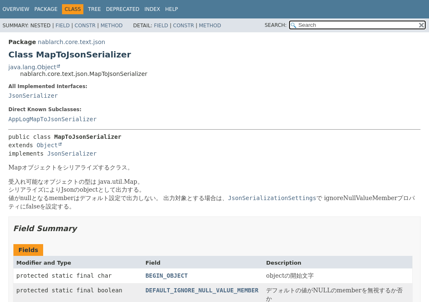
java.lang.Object (32, 67)
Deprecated (123, 9)
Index (152, 9)
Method (112, 26)
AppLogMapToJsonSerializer (52, 119)
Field (62, 26)
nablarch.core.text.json (71, 42)
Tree (94, 9)
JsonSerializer (33, 95)
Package (45, 9)
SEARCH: (276, 25)
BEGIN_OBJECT (166, 275)
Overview (16, 9)
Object (47, 145)
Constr (85, 26)
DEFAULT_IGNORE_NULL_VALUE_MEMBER (201, 290)
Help (171, 9)
